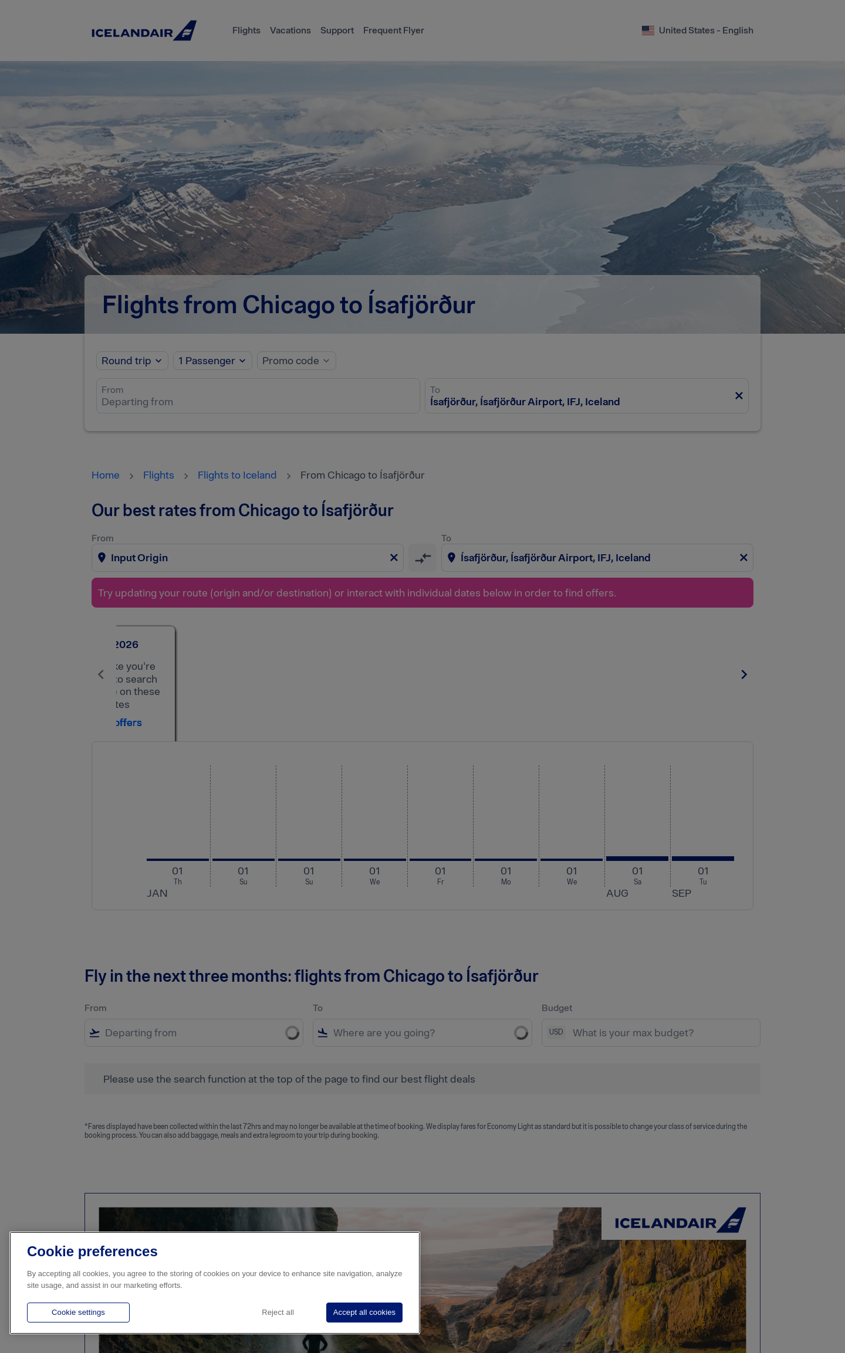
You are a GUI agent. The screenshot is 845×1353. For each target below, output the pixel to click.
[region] (214, 1283)
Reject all (278, 1312)
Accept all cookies (364, 1312)
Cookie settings (78, 1312)
